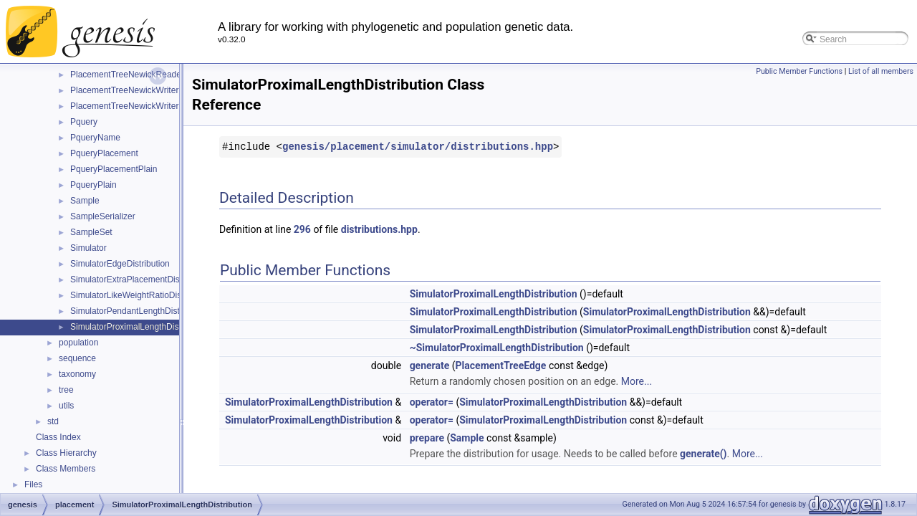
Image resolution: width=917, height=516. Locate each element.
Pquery (83, 122)
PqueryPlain (93, 185)
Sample (85, 201)
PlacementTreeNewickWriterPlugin (136, 106)
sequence (77, 358)
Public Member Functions (799, 71)
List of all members (880, 71)
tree (66, 390)
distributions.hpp (379, 229)
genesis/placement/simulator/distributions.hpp (417, 146)
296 (302, 229)
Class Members (65, 469)
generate (430, 365)
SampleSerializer (102, 216)
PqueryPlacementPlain (113, 169)
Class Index (58, 437)
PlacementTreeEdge (501, 365)
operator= (431, 402)
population (78, 343)
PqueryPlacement (104, 153)
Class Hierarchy (66, 453)
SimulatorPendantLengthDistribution (139, 311)
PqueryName (95, 138)
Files (33, 484)
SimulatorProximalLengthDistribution (139, 327)
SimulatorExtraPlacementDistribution (140, 279)
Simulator (88, 248)
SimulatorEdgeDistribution (120, 264)
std (53, 421)
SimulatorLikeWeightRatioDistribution (141, 295)
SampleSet (91, 232)
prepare (427, 438)
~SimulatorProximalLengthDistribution (497, 347)
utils (66, 406)
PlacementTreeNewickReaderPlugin (139, 75)
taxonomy (77, 374)
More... (636, 381)
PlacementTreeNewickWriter (124, 90)
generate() (703, 453)
